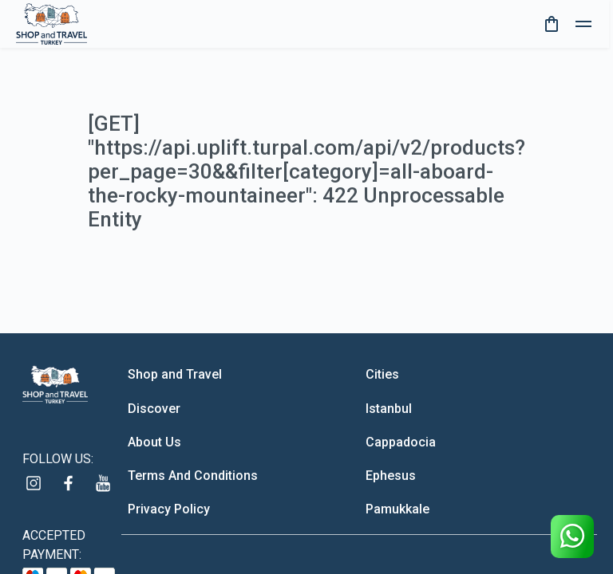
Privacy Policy (169, 509)
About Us (154, 442)
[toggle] (583, 24)
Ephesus (391, 475)
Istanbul (389, 408)
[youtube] (104, 483)
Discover (154, 408)
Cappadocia (401, 442)
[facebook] (68, 483)
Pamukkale (397, 509)
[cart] (551, 24)
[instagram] (33, 483)
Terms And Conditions (193, 475)
